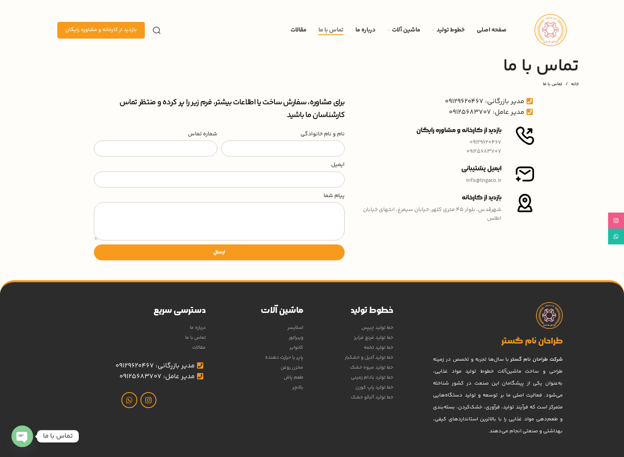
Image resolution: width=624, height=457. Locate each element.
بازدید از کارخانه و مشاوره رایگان (101, 30)
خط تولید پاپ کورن (374, 387)
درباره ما (198, 328)
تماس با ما (195, 338)
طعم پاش (293, 377)
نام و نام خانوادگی (322, 134)
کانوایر (296, 348)
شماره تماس (202, 134)
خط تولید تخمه (378, 348)
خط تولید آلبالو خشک (372, 397)
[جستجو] (157, 30)
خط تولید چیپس (377, 328)
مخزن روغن (292, 367)
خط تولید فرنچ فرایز (373, 338)
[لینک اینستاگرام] (148, 400)
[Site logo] (550, 30)
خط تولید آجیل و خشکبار (369, 357)
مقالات (199, 348)
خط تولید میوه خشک (371, 367)
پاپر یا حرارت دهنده (284, 357)
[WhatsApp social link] (129, 400)
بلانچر (297, 387)
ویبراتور (296, 338)
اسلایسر (295, 328)
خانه (575, 84)
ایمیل (338, 164)
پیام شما (334, 195)
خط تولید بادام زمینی (372, 377)
